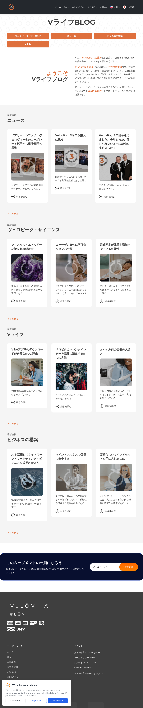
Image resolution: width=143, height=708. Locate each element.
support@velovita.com (23, 662)
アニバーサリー (87, 597)
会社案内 (91, 7)
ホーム (58, 7)
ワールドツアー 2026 (84, 602)
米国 (114, 7)
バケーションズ (89, 618)
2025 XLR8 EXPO (83, 612)
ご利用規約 (12, 635)
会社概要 (11, 607)
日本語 (131, 7)
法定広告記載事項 (16, 645)
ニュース (71, 36)
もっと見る (12, 198)
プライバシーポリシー (18, 640)
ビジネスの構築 (115, 36)
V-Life (28, 44)
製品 (65, 7)
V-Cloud (103, 7)
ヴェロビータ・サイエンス (28, 36)
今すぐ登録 (12, 611)
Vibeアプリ (12, 621)
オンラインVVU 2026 (85, 607)
